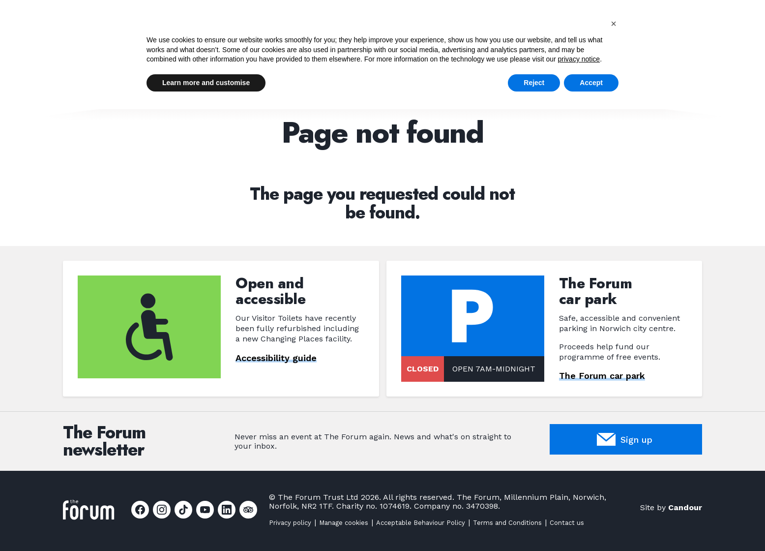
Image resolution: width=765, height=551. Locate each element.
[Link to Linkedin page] (226, 510)
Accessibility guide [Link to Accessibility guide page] (276, 358)
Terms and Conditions (507, 522)
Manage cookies (343, 522)
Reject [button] (534, 83)
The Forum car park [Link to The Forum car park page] (602, 376)
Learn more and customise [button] (206, 83)
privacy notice (579, 59)
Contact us (567, 522)
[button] (613, 23)
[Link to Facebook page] (140, 510)
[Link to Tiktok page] (183, 510)
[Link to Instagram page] (162, 510)
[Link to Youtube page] (205, 510)
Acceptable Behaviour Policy (420, 522)
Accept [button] (591, 83)
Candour (685, 507)
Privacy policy (290, 522)
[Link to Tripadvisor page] (248, 510)
